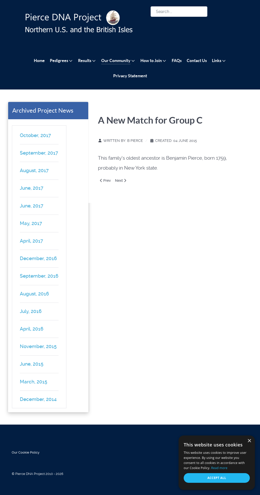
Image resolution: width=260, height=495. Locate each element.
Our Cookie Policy (25, 452)
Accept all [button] (216, 478)
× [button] (249, 441)
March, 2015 (33, 382)
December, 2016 (38, 258)
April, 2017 (31, 241)
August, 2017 (34, 170)
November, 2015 (38, 346)
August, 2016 (34, 294)
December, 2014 (38, 399)
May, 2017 (31, 223)
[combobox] (179, 11)
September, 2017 (39, 153)
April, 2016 (32, 329)
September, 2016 (39, 276)
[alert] (217, 463)
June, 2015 (31, 364)
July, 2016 (31, 311)
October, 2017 (35, 135)
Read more (219, 468)
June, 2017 (31, 188)
